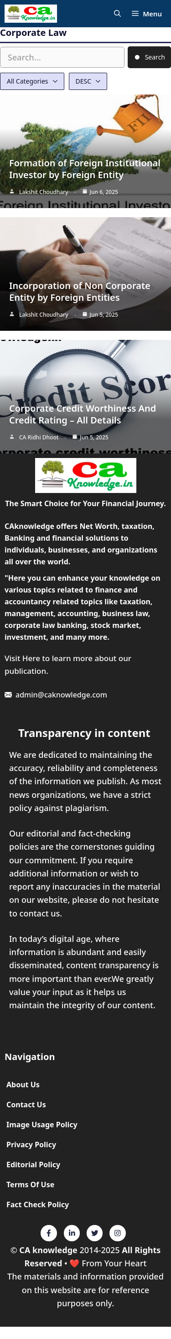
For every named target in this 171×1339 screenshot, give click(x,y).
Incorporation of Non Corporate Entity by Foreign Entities (79, 291)
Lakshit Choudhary (43, 192)
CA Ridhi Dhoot (38, 437)
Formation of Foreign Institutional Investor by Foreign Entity (85, 169)
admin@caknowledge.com (61, 695)
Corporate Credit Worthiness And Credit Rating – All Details (82, 414)
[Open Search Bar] (117, 14)
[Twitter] (49, 1233)
